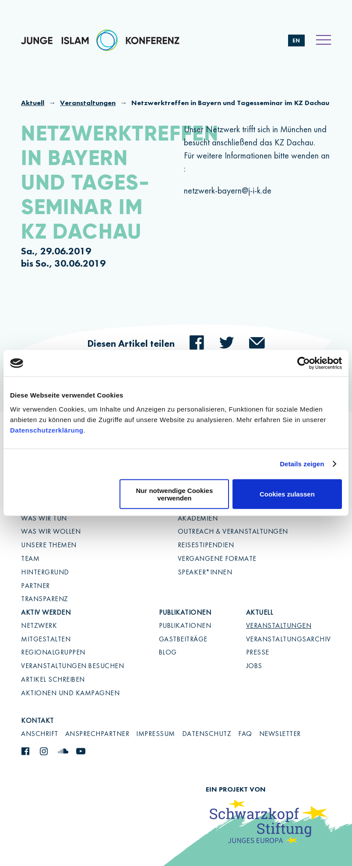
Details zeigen (302, 464)
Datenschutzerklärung (47, 429)
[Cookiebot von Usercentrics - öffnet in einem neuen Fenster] (303, 363)
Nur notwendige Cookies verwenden (174, 493)
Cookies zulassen (287, 494)
